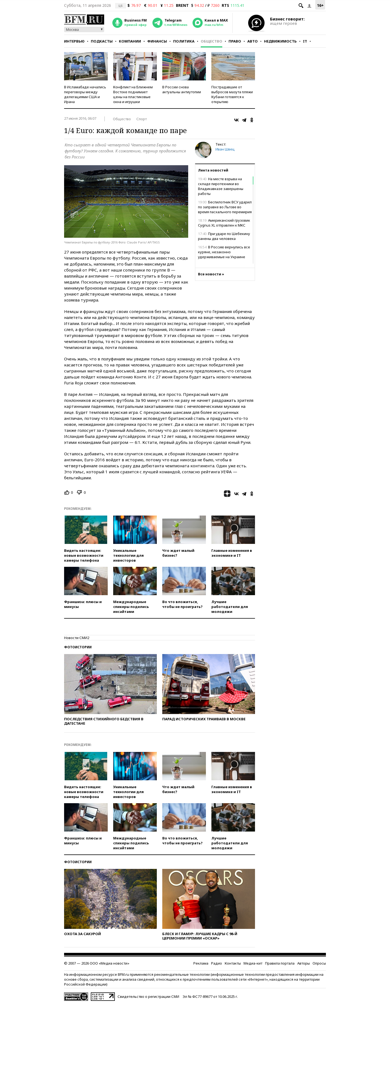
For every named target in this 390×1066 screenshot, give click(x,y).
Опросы (319, 963)
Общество (211, 41)
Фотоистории (78, 647)
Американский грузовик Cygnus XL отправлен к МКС (224, 223)
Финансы (157, 41)
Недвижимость (280, 41)
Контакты (233, 963)
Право (235, 41)
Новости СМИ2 (76, 637)
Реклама (200, 963)
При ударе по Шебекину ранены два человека (224, 236)
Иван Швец (225, 149)
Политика (183, 41)
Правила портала (280, 963)
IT (305, 41)
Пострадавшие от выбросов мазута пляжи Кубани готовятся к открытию (232, 94)
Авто (252, 41)
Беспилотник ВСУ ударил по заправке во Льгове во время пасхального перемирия (225, 207)
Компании (130, 41)
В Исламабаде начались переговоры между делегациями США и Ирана (85, 94)
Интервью (74, 41)
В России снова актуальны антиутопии (181, 89)
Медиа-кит (253, 963)
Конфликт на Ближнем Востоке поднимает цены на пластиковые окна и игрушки (133, 94)
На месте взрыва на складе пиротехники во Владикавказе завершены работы (220, 186)
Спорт (141, 119)
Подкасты (102, 41)
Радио (216, 963)
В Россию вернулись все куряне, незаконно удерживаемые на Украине (224, 252)
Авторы (303, 963)
